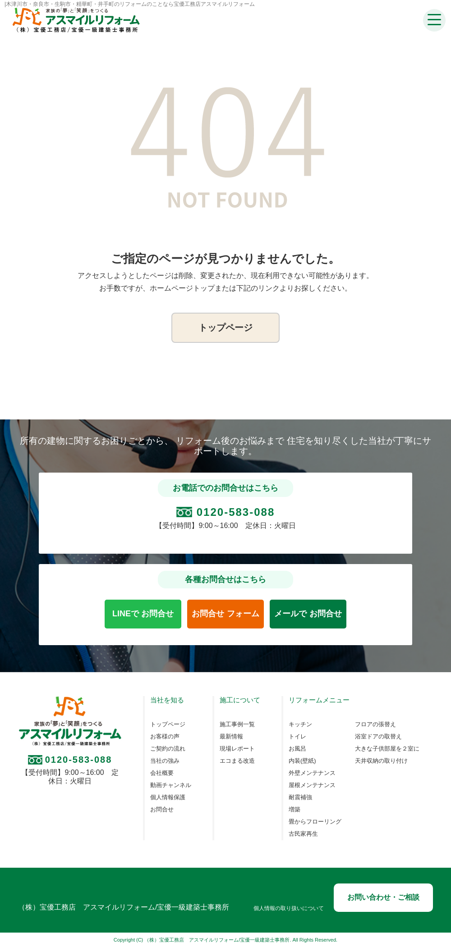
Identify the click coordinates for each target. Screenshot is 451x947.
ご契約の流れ (167, 749)
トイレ (297, 736)
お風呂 (297, 749)
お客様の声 (164, 736)
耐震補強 (300, 797)
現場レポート (237, 749)
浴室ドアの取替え (378, 736)
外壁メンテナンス (312, 773)
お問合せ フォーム (225, 613)
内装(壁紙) (302, 761)
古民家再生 (303, 834)
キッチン (300, 724)
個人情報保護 (167, 797)
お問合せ (162, 809)
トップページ (225, 327)
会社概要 (162, 773)
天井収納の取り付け (381, 761)
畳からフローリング (315, 822)
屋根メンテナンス (312, 785)
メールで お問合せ (307, 613)
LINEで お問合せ (143, 613)
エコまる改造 (237, 761)
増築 (294, 809)
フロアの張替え (375, 724)
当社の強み (164, 761)
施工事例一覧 (237, 724)
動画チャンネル (170, 785)
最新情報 (231, 736)
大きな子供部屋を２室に (387, 749)
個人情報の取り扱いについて (288, 908)
